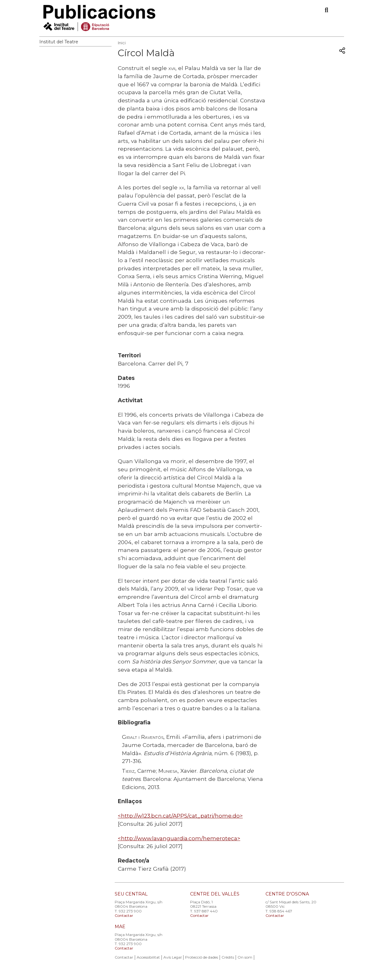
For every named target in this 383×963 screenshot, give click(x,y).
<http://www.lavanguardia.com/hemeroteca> (179, 838)
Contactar (124, 915)
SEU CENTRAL (131, 894)
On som (245, 957)
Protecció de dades (201, 957)
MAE (120, 926)
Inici (122, 42)
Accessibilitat (148, 957)
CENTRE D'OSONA (287, 894)
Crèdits (228, 957)
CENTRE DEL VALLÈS (214, 894)
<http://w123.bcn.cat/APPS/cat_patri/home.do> (180, 815)
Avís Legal (172, 957)
